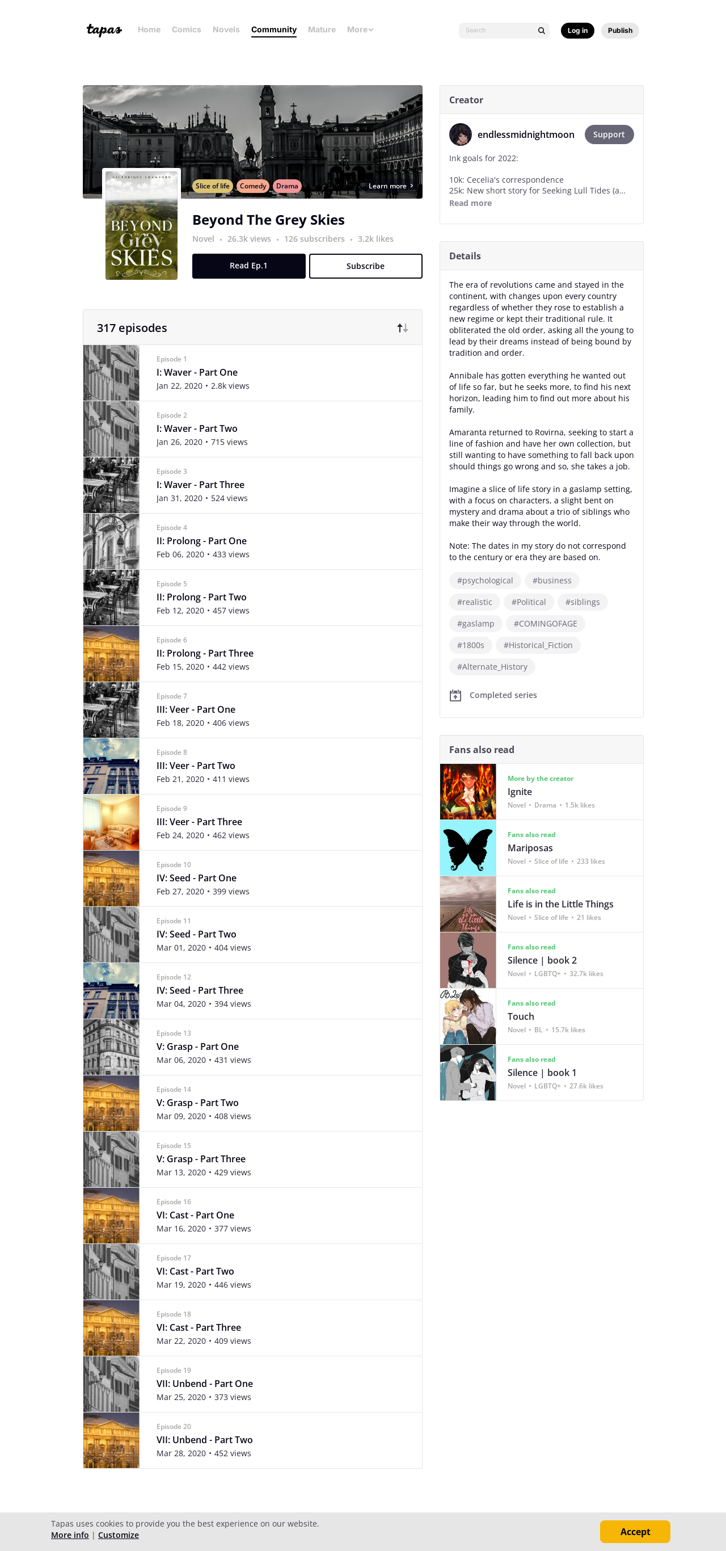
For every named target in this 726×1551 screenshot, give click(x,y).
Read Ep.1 (253, 277)
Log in (578, 30)
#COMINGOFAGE (549, 623)
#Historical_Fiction (542, 645)
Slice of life (217, 198)
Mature (322, 29)
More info (70, 1534)
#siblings (586, 601)
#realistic (478, 601)
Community (274, 29)
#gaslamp (480, 623)
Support (614, 134)
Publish (620, 30)
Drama (291, 198)
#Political (533, 601)
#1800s (474, 645)
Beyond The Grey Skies (272, 231)
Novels (226, 29)
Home (149, 29)
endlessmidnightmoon (530, 134)
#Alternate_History (496, 666)
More (360, 29)
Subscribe (370, 278)
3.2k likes (380, 251)
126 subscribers (319, 251)
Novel (207, 251)
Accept (636, 1531)
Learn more (395, 198)
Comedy (257, 198)
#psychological (489, 580)
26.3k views (254, 251)
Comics (186, 29)
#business (556, 580)
